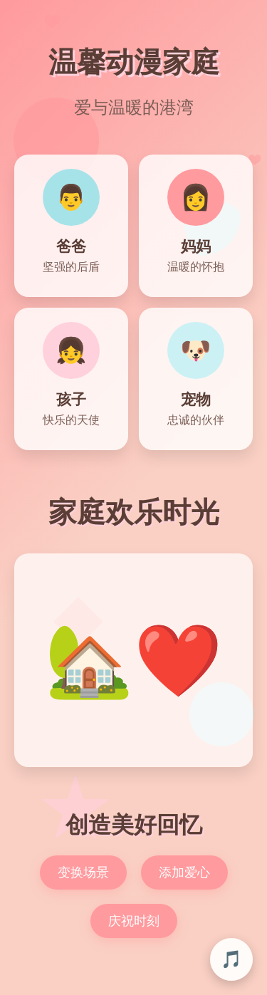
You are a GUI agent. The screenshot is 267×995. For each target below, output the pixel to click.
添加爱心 (184, 872)
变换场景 (83, 872)
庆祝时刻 (133, 921)
